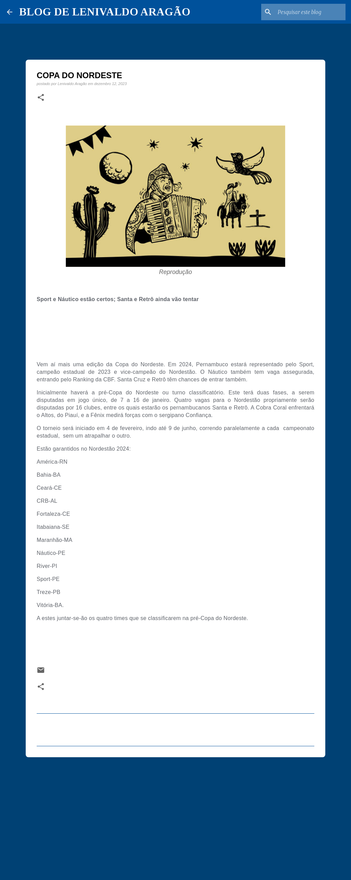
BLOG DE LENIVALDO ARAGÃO (104, 11)
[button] (41, 97)
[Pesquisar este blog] (310, 12)
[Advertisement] (175, 816)
